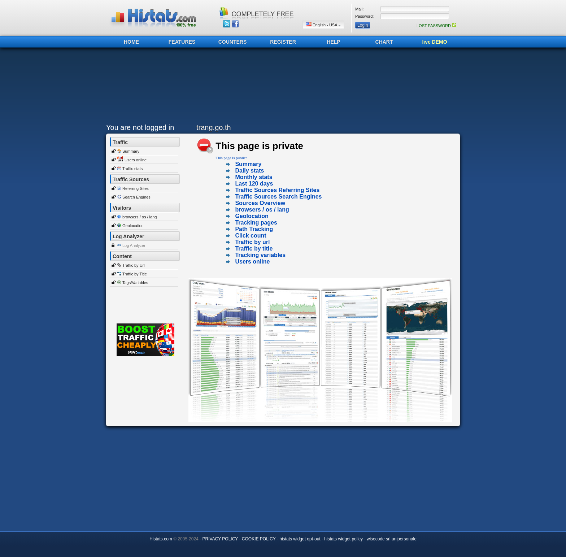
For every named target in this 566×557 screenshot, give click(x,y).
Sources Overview (260, 203)
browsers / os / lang (139, 217)
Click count (250, 235)
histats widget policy (343, 538)
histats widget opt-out (299, 538)
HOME (131, 42)
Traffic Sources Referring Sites (277, 190)
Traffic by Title (134, 274)
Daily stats (249, 170)
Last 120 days (254, 183)
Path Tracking (254, 229)
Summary (130, 151)
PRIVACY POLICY (220, 538)
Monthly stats (253, 177)
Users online (136, 160)
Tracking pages (256, 222)
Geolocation (133, 225)
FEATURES (182, 42)
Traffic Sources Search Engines (278, 196)
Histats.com (160, 538)
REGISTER (283, 42)
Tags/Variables (135, 282)
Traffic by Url (133, 265)
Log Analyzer (133, 245)
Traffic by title (254, 248)
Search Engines (136, 197)
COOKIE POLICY (259, 538)
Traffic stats (132, 168)
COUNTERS (232, 42)
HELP (333, 42)
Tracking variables (260, 255)
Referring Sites (135, 188)
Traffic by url (252, 242)
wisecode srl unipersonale (392, 538)
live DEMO (434, 42)
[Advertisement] (281, 87)
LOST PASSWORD (436, 25)
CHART (384, 42)
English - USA (323, 24)
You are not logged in (140, 127)
